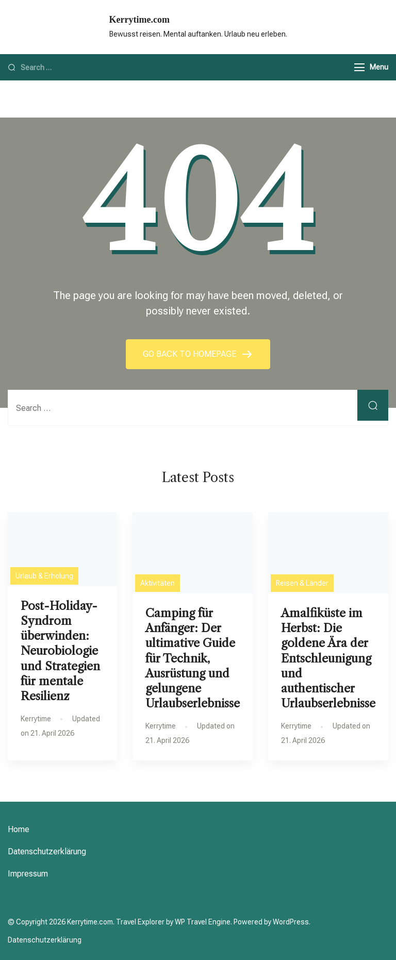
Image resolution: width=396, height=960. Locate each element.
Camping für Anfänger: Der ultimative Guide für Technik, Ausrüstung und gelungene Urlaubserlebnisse (192, 658)
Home (18, 829)
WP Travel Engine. (203, 922)
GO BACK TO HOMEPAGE (190, 354)
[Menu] (359, 67)
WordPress (291, 922)
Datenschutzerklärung (47, 851)
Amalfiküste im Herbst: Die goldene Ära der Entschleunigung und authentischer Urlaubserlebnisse (328, 658)
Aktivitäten (157, 583)
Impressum (28, 874)
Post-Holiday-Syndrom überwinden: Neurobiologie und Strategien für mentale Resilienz (60, 651)
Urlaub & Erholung (44, 576)
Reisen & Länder (302, 583)
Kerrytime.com (139, 19)
